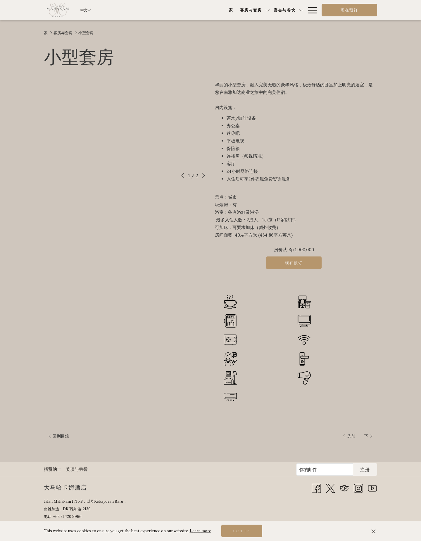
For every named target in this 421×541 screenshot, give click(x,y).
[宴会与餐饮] (206, 10)
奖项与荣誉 (77, 469)
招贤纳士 (52, 469)
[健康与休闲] (289, 10)
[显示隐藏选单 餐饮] (243, 10)
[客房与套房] (172, 10)
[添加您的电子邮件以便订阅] (324, 469)
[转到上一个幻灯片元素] (182, 175)
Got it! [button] (242, 531)
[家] (153, 10)
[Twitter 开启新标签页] (330, 488)
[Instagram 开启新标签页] (358, 488)
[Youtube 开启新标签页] (372, 488)
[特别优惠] (258, 10)
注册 (365, 469)
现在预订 (349, 10)
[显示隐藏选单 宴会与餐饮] (223, 10)
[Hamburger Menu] (310, 10)
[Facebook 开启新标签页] (316, 488)
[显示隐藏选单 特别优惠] (272, 10)
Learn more (200, 530)
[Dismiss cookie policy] (373, 531)
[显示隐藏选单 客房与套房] (189, 10)
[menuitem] (53, 469)
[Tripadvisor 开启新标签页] (344, 488)
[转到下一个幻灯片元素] (203, 175)
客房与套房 (63, 32)
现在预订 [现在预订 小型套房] (294, 263)
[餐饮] (233, 10)
